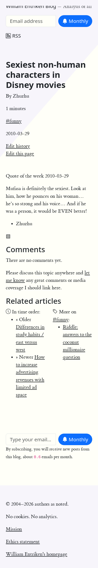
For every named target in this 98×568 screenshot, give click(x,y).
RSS (13, 35)
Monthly (75, 21)
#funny (13, 121)
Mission (14, 529)
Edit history (18, 146)
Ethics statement (23, 542)
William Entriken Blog (31, 6)
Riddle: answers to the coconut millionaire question (77, 342)
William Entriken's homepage (36, 554)
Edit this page (20, 154)
